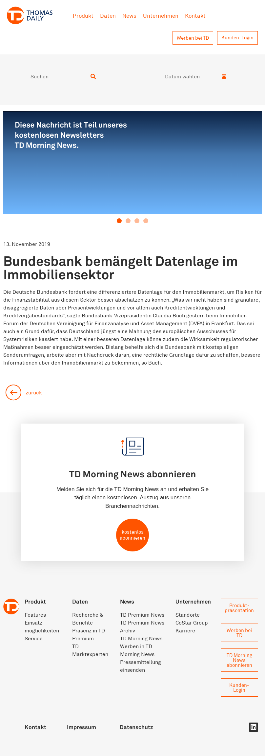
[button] (119, 220)
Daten (108, 15)
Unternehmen (160, 15)
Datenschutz (136, 727)
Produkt (83, 15)
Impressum (81, 727)
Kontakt (195, 15)
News (129, 15)
